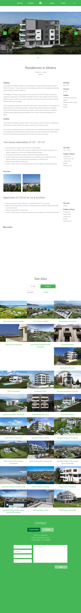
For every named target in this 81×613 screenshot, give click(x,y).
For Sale (33, 286)
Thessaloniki (33, 529)
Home (40, 3)
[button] (32, 291)
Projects (51, 3)
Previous (5, 33)
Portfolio (48, 286)
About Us (19, 3)
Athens (48, 529)
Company (30, 3)
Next (76, 33)
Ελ (74, 3)
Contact (62, 3)
